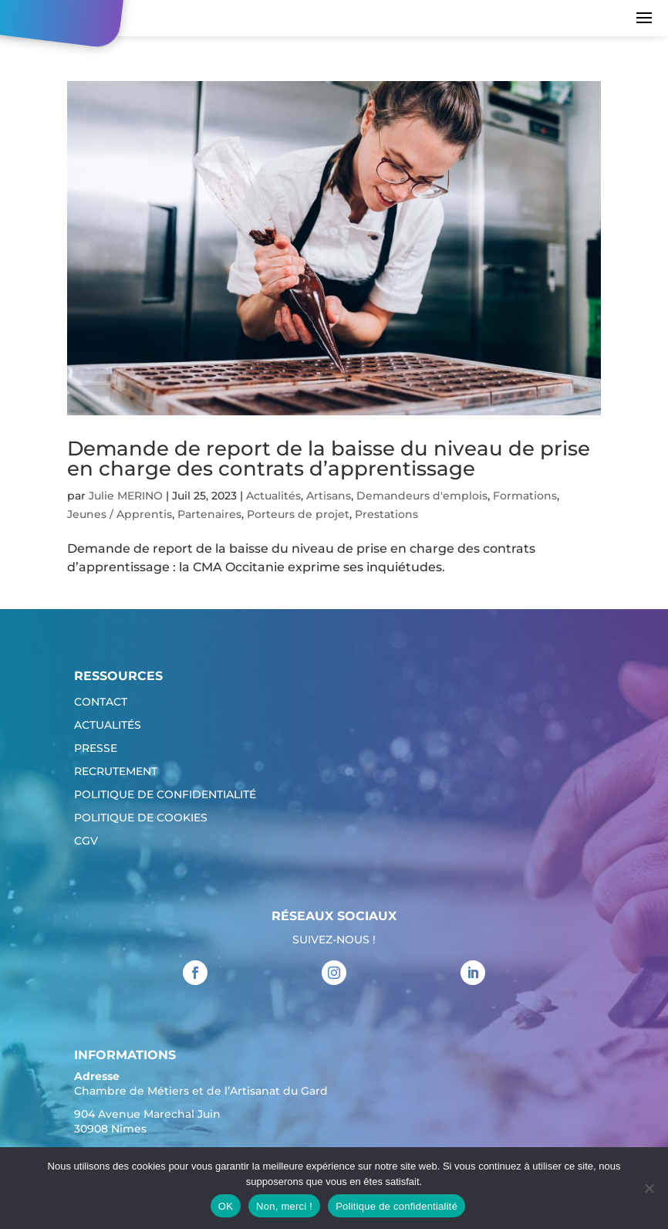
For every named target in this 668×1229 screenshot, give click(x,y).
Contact (100, 702)
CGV (86, 841)
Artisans (328, 496)
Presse (95, 749)
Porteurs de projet (298, 514)
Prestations (386, 514)
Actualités (273, 496)
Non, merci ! (284, 1206)
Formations (525, 496)
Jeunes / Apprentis (119, 514)
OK (225, 1206)
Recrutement (115, 772)
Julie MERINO (126, 496)
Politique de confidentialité (165, 795)
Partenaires (209, 514)
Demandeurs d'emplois (422, 496)
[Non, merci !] (648, 1188)
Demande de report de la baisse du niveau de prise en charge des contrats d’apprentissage (328, 458)
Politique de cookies (140, 818)
